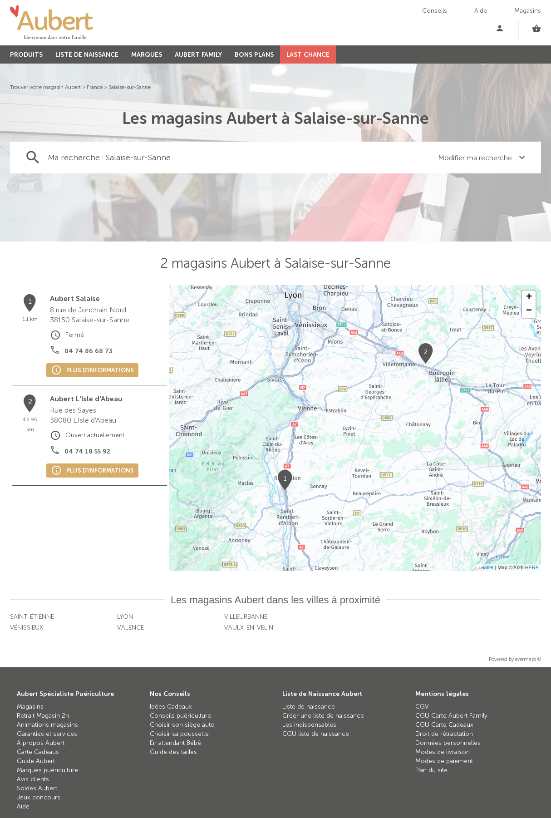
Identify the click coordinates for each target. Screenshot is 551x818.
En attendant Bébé (175, 743)
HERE (532, 567)
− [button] (529, 311)
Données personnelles (448, 743)
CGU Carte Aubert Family (451, 715)
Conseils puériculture (180, 715)
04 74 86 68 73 (88, 351)
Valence (130, 627)
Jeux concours (38, 797)
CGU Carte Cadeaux (444, 725)
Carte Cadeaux (38, 752)
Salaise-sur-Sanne (129, 87)
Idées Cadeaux (171, 706)
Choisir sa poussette (179, 734)
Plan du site (431, 770)
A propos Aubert (40, 743)
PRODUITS (26, 55)
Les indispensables (309, 725)
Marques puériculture (47, 770)
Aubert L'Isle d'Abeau (86, 398)
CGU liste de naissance (315, 734)
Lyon (125, 617)
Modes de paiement (444, 761)
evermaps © (528, 659)
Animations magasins (47, 725)
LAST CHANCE (308, 55)
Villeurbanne (245, 617)
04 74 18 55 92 (87, 451)
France (95, 87)
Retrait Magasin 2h (43, 715)
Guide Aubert (36, 761)
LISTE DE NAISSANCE (86, 55)
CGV (422, 706)
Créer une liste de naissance (323, 715)
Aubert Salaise (75, 298)
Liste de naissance (308, 706)
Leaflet (485, 567)
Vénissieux (26, 627)
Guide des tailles (173, 752)
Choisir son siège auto (182, 725)
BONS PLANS (254, 55)
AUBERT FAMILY (198, 55)
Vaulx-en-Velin (248, 627)
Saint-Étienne (32, 617)
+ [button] (529, 297)
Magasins (527, 11)
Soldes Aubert (37, 788)
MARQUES (146, 55)
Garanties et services (47, 734)
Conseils (434, 11)
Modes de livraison (442, 752)
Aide (480, 11)
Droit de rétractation (444, 734)
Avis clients (33, 779)
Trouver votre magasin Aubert (45, 87)
